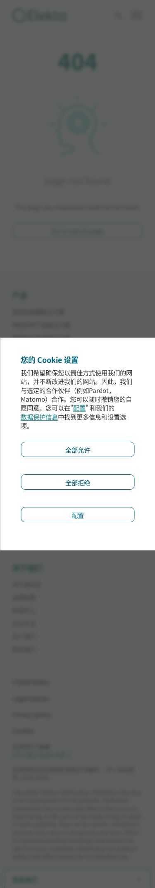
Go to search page (78, 230)
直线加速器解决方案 (38, 312)
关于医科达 (26, 584)
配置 (79, 408)
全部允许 (77, 449)
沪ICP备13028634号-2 (41, 754)
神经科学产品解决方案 (41, 325)
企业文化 (24, 623)
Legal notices (30, 698)
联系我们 (24, 649)
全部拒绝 (77, 482)
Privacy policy (31, 715)
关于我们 (27, 568)
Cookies (23, 731)
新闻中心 (24, 610)
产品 (19, 295)
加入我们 (24, 636)
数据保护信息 (39, 416)
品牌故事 (24, 597)
